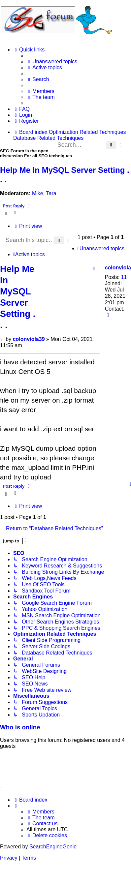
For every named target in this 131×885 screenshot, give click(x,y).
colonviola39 (29, 339)
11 (124, 277)
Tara (51, 193)
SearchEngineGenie (53, 846)
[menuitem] (51, 62)
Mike (37, 193)
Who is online (20, 727)
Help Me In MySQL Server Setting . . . (64, 175)
